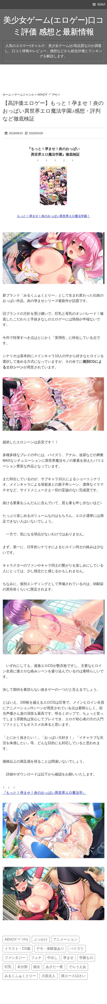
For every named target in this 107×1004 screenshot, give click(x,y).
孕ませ (68, 957)
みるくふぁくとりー (20, 976)
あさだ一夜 (54, 967)
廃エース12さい (73, 976)
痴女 (36, 967)
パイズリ (77, 948)
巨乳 (8, 967)
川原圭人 (48, 976)
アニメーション (65, 939)
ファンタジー (15, 957)
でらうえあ (77, 967)
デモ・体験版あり (50, 948)
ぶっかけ (41, 939)
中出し (52, 957)
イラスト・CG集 (18, 948)
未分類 (22, 967)
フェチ (36, 957)
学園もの (86, 957)
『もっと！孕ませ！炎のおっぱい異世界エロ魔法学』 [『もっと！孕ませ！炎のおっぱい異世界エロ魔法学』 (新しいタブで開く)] (44, 793)
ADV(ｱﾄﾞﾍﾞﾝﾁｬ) (16, 939)
